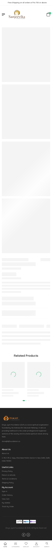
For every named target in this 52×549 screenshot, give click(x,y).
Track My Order (8, 506)
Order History (7, 495)
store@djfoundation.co (11, 441)
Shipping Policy (8, 483)
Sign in (4, 491)
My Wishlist (6, 503)
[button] (47, 544)
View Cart (5, 499)
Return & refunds (8, 475)
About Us (5, 453)
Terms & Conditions (9, 479)
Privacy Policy (7, 471)
